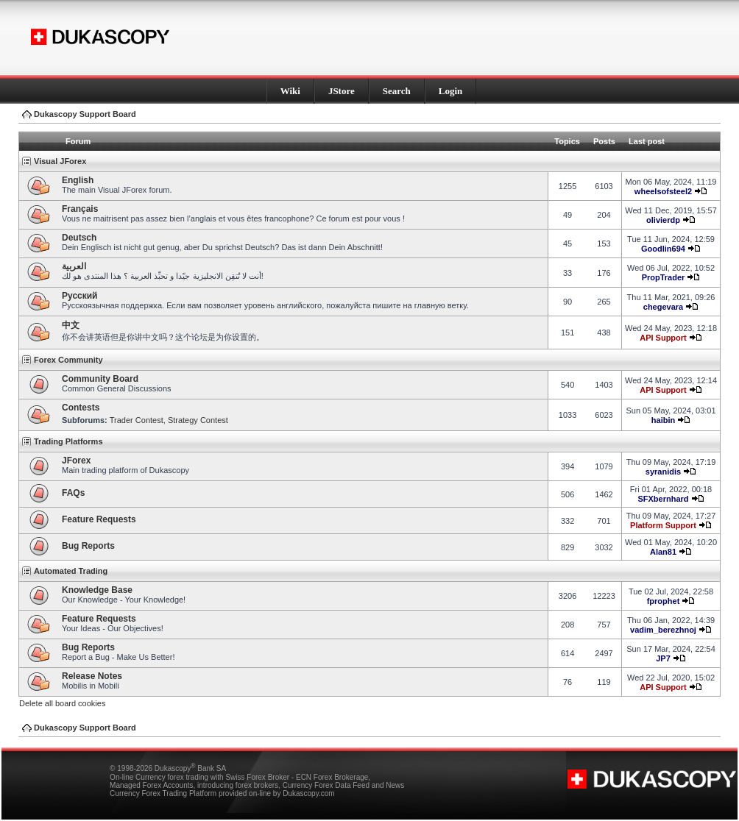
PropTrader (663, 277)
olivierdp (663, 220)
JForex (76, 460)
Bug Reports (88, 546)
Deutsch (79, 237)
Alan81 (663, 551)
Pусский (80, 296)
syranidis (663, 471)
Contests (80, 407)
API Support (663, 337)
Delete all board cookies (62, 703)
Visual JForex (60, 161)
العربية (74, 266)
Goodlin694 (663, 248)
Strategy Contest (198, 420)
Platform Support (663, 525)
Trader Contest (136, 420)
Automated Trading (70, 570)
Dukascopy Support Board (85, 114)
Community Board (100, 379)
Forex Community (68, 359)
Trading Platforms (68, 441)
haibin (663, 420)
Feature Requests (99, 519)
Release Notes (92, 676)
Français (80, 209)
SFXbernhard (662, 498)
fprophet (663, 601)
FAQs (73, 493)
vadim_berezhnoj (663, 629)
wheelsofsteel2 (663, 191)
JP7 (663, 658)
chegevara (663, 306)
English (77, 180)
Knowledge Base (97, 590)
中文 (70, 325)
